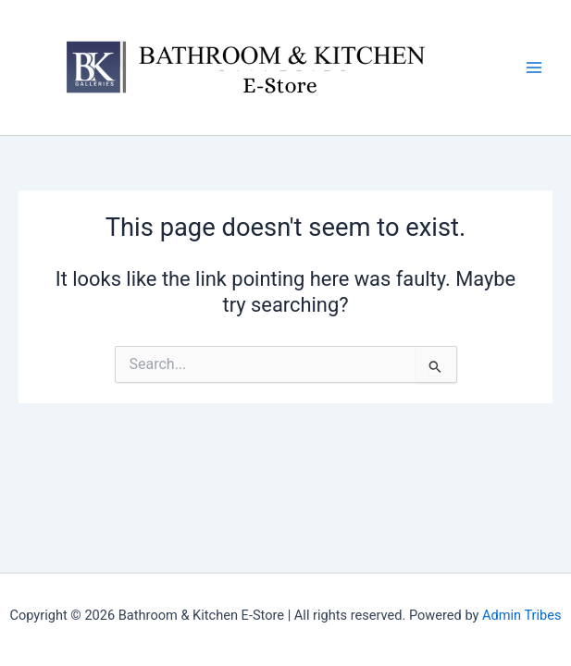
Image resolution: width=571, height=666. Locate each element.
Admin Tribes (522, 615)
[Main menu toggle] (533, 67)
